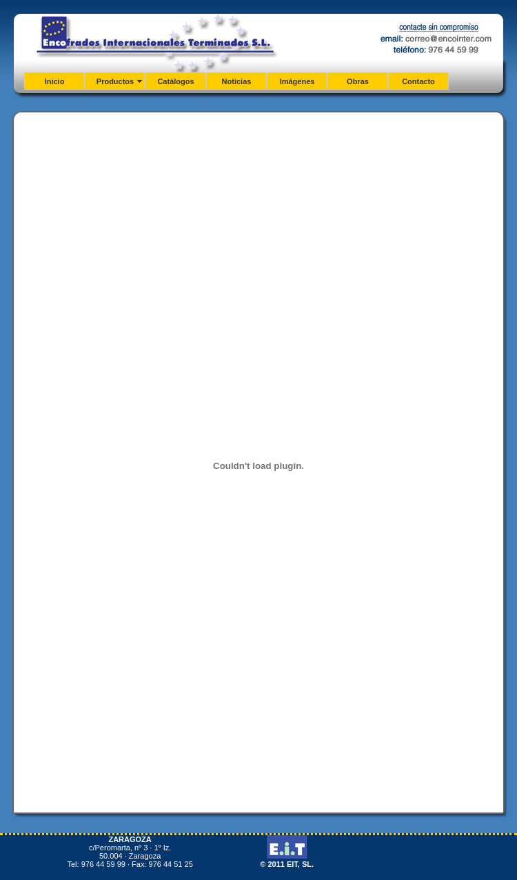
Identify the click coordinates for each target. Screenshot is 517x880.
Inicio (55, 81)
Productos (115, 81)
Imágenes (297, 81)
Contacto (418, 81)
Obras (358, 81)
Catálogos (175, 81)
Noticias (237, 81)
